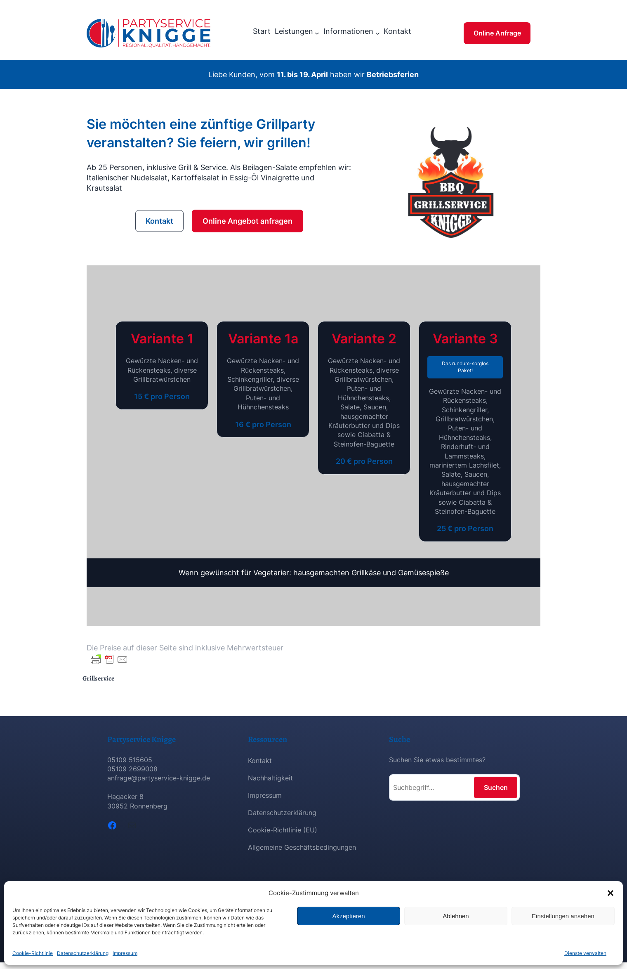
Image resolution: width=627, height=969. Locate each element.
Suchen (496, 787)
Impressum (125, 953)
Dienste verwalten (585, 953)
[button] (610, 893)
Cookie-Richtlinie (32, 953)
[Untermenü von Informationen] (377, 33)
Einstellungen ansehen (563, 915)
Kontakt (159, 221)
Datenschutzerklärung (82, 953)
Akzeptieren (348, 915)
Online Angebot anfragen (247, 221)
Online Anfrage (497, 33)
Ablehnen (456, 915)
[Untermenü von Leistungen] (317, 33)
